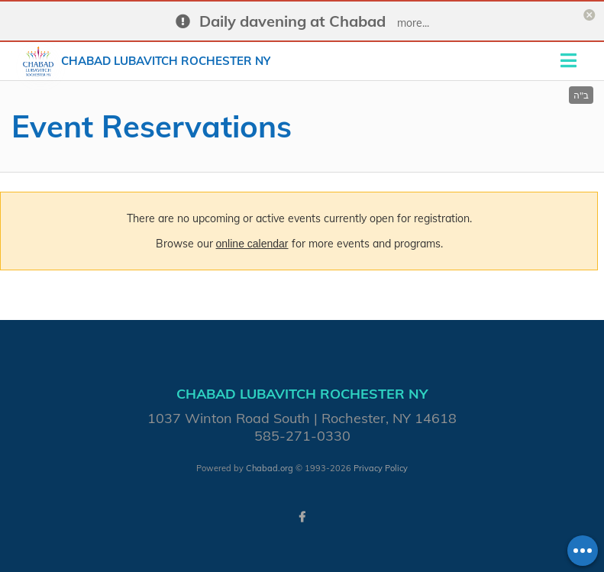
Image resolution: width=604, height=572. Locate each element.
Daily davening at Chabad (292, 21)
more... (413, 23)
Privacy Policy (381, 468)
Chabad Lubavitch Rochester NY (165, 60)
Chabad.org (269, 468)
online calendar (252, 244)
